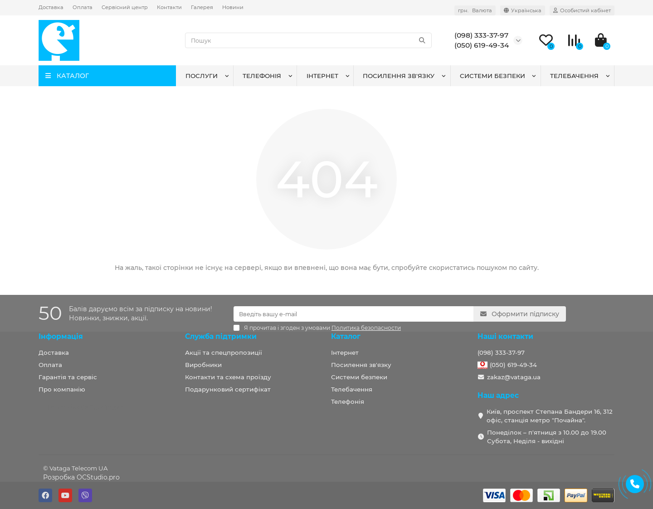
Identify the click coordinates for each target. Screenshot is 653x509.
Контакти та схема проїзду (228, 377)
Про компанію (62, 389)
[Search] (308, 40)
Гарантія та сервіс (68, 377)
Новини (233, 7)
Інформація (61, 336)
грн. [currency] (475, 10)
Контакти (169, 7)
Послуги (201, 75)
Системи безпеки (492, 75)
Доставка (51, 7)
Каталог (346, 336)
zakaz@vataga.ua (514, 377)
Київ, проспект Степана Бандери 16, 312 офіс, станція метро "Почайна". (550, 416)
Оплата (83, 7)
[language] (522, 10)
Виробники (203, 364)
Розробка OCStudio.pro (81, 477)
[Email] (353, 314)
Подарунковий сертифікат (228, 389)
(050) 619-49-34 (513, 364)
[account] (582, 10)
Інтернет (322, 75)
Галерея (202, 7)
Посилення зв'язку (398, 75)
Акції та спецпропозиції (223, 352)
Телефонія (262, 75)
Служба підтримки (221, 336)
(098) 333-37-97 (501, 352)
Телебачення (574, 75)
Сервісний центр (125, 7)
